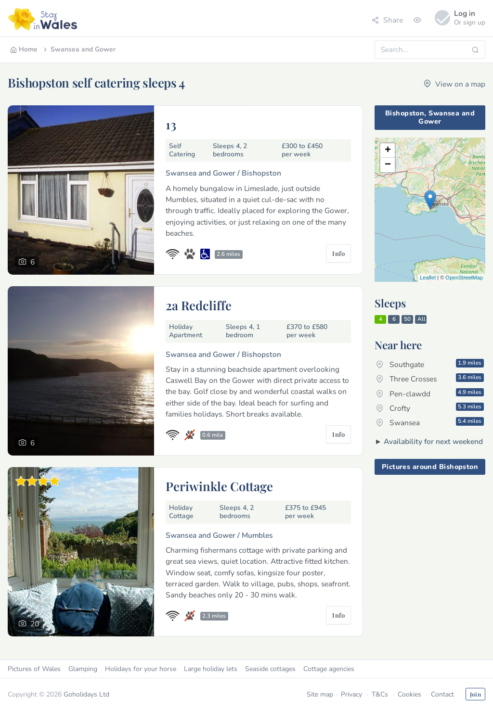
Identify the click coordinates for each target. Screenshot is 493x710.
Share (387, 20)
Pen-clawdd (430, 393)
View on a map (454, 84)
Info (338, 253)
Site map (320, 694)
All (421, 319)
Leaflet (428, 277)
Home (24, 49)
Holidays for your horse (140, 668)
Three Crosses (430, 378)
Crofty (430, 408)
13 (171, 124)
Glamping (82, 668)
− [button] (388, 165)
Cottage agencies (328, 668)
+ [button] (388, 150)
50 (407, 319)
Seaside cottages (270, 668)
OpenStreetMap (464, 277)
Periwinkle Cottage (219, 486)
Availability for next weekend (433, 441)
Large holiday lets (210, 668)
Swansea (430, 422)
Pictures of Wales (34, 668)
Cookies (409, 694)
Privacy (351, 694)
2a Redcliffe (199, 305)
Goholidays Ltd (86, 694)
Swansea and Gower (79, 49)
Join (475, 694)
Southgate (430, 364)
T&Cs (380, 694)
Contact (442, 694)
